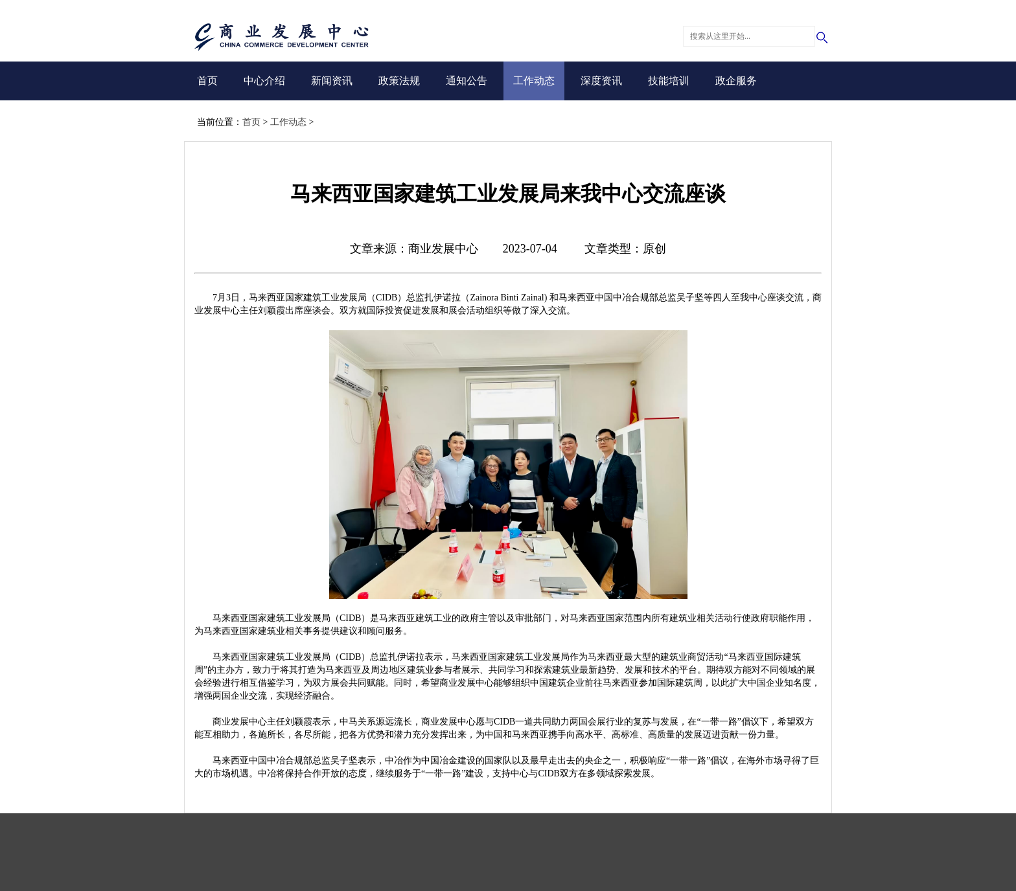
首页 (207, 80)
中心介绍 (264, 80)
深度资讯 (601, 80)
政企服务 (736, 80)
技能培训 (668, 80)
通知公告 (466, 80)
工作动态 (534, 80)
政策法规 (399, 80)
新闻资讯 (331, 80)
